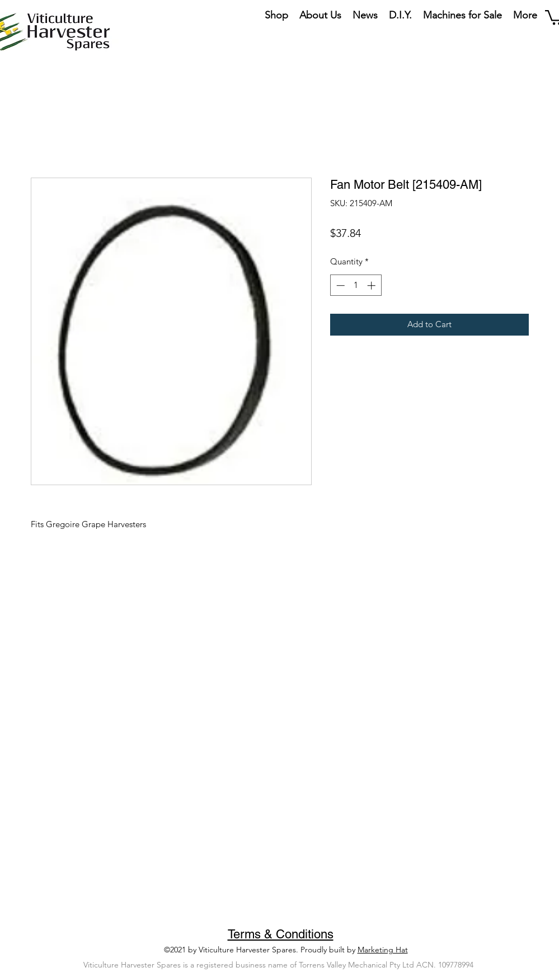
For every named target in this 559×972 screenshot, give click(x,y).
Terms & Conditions (280, 934)
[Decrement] (339, 285)
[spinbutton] (355, 285)
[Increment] (372, 285)
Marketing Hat (383, 950)
